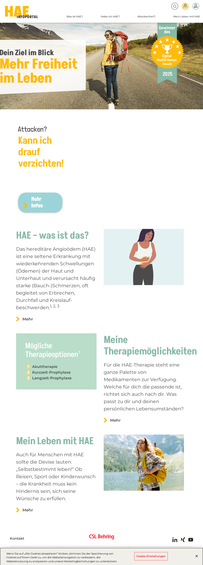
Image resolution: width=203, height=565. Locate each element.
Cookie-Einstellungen (151, 557)
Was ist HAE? (74, 16)
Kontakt (17, 538)
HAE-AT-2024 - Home (21, 12)
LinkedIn (174, 539)
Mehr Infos (37, 202)
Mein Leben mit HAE (186, 16)
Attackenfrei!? (146, 16)
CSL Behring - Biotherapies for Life (101, 538)
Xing (182, 539)
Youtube (190, 539)
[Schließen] (196, 558)
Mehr (27, 319)
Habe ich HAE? (110, 16)
